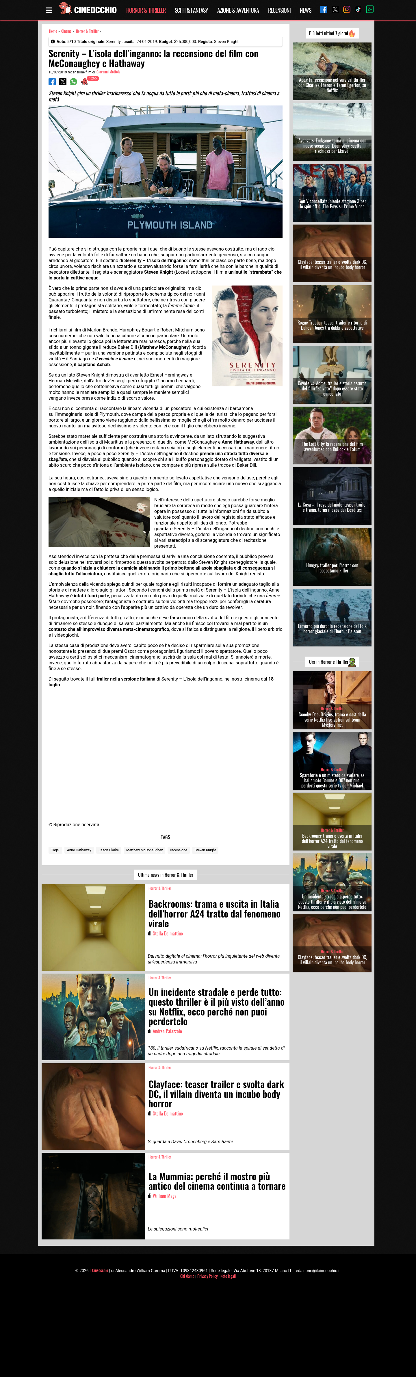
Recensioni (279, 10)
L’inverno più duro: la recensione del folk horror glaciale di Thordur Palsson (332, 628)
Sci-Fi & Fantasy (191, 10)
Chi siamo (187, 1276)
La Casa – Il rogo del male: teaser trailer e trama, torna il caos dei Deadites (332, 507)
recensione (178, 850)
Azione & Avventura (238, 10)
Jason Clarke (109, 850)
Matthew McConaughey (144, 850)
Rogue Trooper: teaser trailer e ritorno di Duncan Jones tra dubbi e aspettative (332, 325)
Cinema (66, 31)
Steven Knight (205, 850)
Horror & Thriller (146, 10)
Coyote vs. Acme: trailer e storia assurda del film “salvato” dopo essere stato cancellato (332, 388)
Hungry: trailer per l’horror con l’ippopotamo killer (332, 568)
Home (53, 31)
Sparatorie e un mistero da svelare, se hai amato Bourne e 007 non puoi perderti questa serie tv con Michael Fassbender (332, 783)
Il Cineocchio (99, 1270)
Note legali (228, 1276)
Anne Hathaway (79, 850)
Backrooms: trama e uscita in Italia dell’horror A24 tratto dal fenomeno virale (332, 841)
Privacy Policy (207, 1276)
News (305, 10)
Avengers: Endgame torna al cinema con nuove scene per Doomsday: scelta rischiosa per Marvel (332, 145)
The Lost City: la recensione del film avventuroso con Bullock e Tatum (332, 446)
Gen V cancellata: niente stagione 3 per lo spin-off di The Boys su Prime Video (332, 204)
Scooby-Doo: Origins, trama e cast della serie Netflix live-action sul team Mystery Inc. (332, 719)
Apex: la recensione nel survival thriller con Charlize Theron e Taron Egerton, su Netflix (332, 85)
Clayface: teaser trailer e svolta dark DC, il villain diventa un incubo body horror (332, 264)
